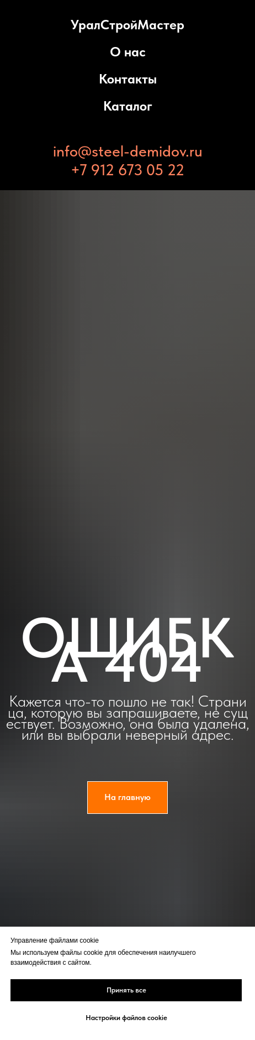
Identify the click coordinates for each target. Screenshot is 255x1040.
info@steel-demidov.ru (128, 151)
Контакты (128, 79)
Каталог (127, 106)
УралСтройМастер (127, 25)
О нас (128, 52)
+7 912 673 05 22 (127, 169)
